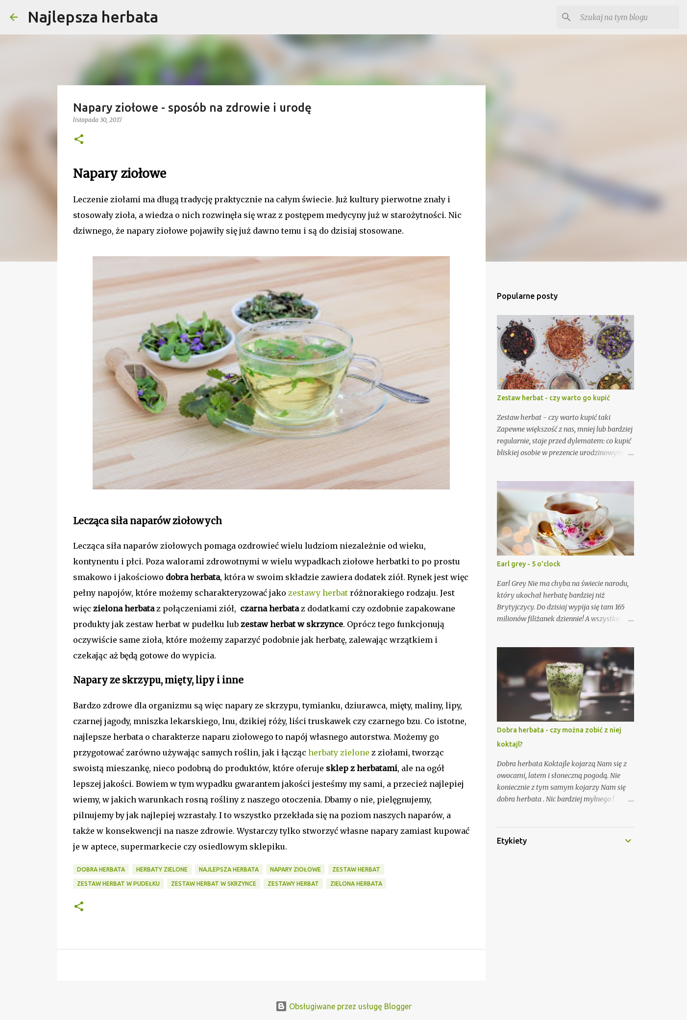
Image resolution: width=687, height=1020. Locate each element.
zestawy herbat (318, 593)
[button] (79, 139)
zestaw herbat (356, 869)
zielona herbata (356, 883)
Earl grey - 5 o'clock (529, 564)
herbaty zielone (338, 752)
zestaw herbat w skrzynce (213, 883)
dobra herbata (101, 869)
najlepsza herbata (229, 869)
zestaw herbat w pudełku (118, 883)
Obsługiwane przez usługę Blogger (343, 1006)
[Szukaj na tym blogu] (627, 17)
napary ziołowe (295, 869)
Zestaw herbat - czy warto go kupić (553, 398)
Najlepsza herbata (92, 16)
